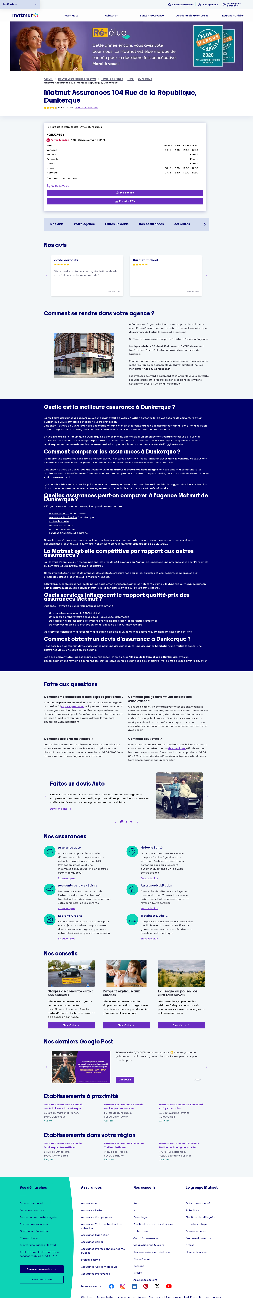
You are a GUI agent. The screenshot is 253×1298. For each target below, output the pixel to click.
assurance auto (59, 513)
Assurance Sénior (92, 1242)
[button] (47, 275)
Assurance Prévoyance (95, 1273)
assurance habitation (63, 517)
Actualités (182, 224)
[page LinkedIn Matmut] (134, 1286)
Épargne (138, 1266)
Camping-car (142, 1217)
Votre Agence (84, 224)
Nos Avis (57, 224)
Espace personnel (72, 706)
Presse (190, 1245)
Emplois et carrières (199, 1238)
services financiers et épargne (68, 533)
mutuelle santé (59, 521)
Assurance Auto (91, 1203)
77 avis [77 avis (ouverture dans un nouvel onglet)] (69, 107)
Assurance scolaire (145, 1280)
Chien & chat (141, 1259)
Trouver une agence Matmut (38, 1245)
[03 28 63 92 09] (124, 186)
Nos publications (196, 1252)
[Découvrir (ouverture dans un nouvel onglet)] (125, 1079)
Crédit (137, 1273)
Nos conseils (144, 1187)
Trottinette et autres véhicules (153, 1224)
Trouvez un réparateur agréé (38, 1217)
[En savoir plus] (66, 878)
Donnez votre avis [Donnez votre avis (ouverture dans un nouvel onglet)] (86, 107)
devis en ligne (177, 748)
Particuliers (10, 4)
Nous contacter (42, 1279)
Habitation (140, 1231)
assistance (62, 613)
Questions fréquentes (34, 1231)
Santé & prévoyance (146, 1238)
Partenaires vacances (34, 1224)
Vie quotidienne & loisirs (148, 1245)
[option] (20, 4)
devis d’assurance (89, 646)
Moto (136, 1210)
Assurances (91, 1187)
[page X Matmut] (157, 1286)
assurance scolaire (61, 525)
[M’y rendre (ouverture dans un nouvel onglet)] (124, 192)
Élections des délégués (200, 1217)
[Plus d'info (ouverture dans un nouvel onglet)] (71, 1025)
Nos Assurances (151, 224)
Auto (136, 1203)
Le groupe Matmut (202, 1187)
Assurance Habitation (95, 1235)
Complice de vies (196, 1231)
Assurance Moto (91, 1210)
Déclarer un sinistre (41, 1269)
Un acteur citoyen (197, 1224)
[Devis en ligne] (61, 809)
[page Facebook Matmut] (111, 1286)
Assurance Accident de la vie (99, 1267)
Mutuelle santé (90, 1260)
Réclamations (29, 1238)
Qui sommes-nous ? (198, 1203)
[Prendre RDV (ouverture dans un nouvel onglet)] (124, 201)
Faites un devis (117, 224)
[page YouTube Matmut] (169, 1286)
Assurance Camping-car (96, 1217)
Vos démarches (33, 1187)
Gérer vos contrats (32, 1210)
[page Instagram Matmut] (123, 1286)
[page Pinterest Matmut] (145, 1286)
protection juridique (62, 529)
